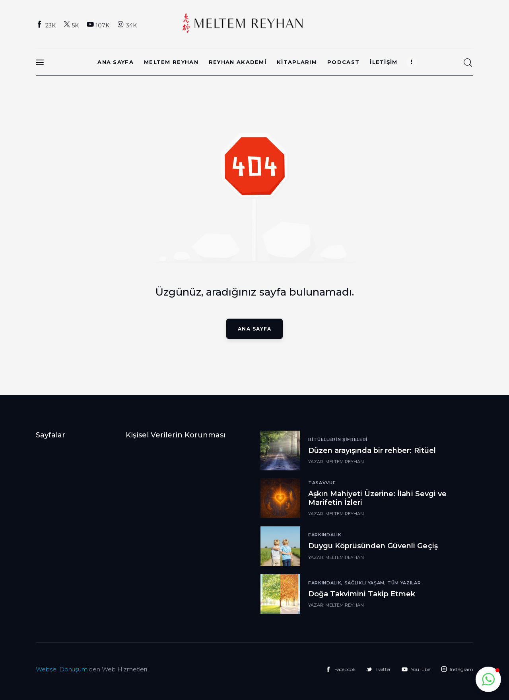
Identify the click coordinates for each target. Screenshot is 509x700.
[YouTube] (98, 25)
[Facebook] (47, 25)
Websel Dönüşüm (61, 669)
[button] (488, 679)
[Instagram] (128, 25)
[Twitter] (72, 25)
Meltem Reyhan (344, 461)
